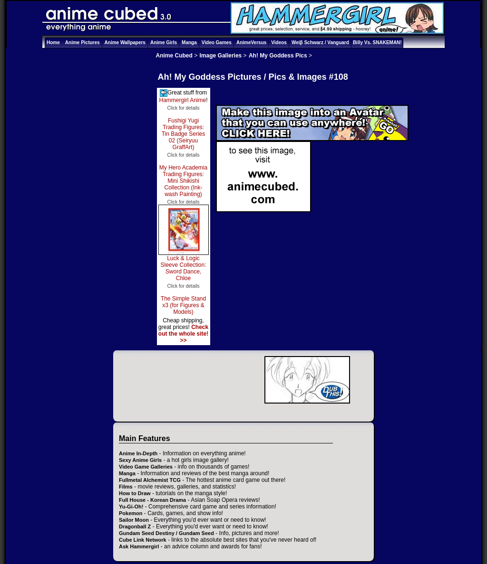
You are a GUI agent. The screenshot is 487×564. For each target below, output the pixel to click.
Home (53, 42)
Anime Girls (163, 42)
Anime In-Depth (138, 453)
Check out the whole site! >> (183, 334)
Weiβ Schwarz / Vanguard (320, 42)
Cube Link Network (142, 540)
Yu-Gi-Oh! (131, 506)
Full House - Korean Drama (152, 500)
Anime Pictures (82, 42)
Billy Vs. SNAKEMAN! (377, 42)
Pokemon (131, 513)
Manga (189, 42)
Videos (279, 42)
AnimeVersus (251, 42)
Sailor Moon (134, 520)
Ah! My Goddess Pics (278, 55)
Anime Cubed (174, 55)
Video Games (217, 42)
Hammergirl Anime (182, 100)
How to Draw (135, 493)
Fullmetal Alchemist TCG (150, 480)
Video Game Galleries (146, 467)
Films (126, 486)
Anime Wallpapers (125, 42)
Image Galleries (221, 55)
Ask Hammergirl (139, 546)
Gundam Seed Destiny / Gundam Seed (166, 533)
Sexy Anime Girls (140, 460)
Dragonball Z (135, 526)
